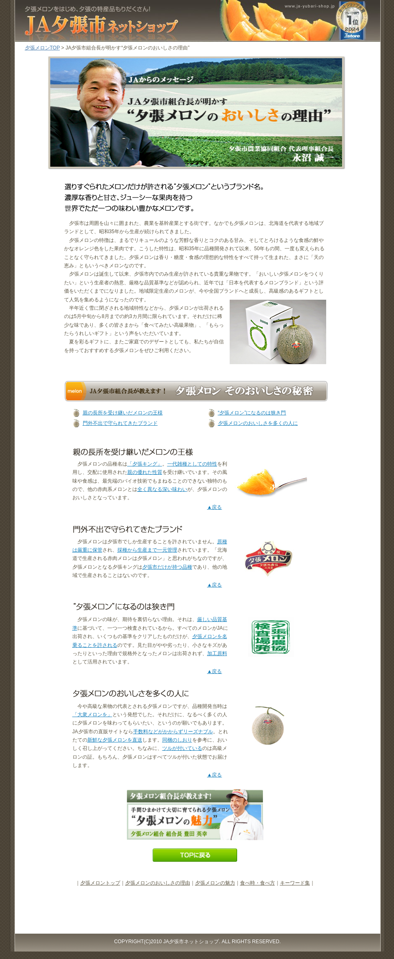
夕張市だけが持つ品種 (167, 567)
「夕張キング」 (144, 464)
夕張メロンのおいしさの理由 (157, 883)
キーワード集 (295, 883)
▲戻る (214, 507)
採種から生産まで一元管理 (147, 550)
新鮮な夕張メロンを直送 (114, 740)
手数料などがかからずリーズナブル (173, 732)
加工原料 (217, 653)
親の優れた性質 (144, 472)
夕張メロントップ (100, 883)
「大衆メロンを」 (92, 714)
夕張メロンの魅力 (215, 883)
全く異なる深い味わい (162, 489)
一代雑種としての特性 (192, 464)
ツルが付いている (182, 748)
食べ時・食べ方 (257, 883)
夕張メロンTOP (42, 48)
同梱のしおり (177, 740)
